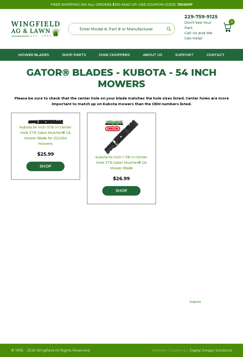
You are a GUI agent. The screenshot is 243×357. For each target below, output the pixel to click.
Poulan (92, 291)
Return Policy (146, 291)
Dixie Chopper (99, 284)
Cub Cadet (96, 277)
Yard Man (94, 305)
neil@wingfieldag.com (43, 300)
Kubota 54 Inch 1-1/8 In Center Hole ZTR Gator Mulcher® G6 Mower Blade (121, 162)
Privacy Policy (146, 284)
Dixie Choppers (114, 54)
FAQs (139, 277)
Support (184, 54)
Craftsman (95, 270)
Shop (45, 166)
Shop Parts (74, 54)
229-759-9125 (201, 16)
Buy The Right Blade (152, 270)
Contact (215, 54)
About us (152, 54)
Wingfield (45, 350)
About (139, 305)
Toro (90, 298)
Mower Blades (33, 54)
